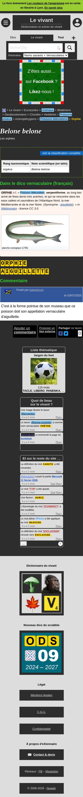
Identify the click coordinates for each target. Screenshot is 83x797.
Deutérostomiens (15, 114)
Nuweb (51, 787)
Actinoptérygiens (25, 119)
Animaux (48, 110)
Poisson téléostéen (32, 192)
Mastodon (52, 770)
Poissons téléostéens (54, 119)
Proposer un (47, 329)
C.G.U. (41, 711)
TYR (32, 488)
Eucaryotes (31, 110)
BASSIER (35, 521)
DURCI (39, 497)
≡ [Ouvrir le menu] (5, 22)
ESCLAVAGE (42, 533)
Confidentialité (41, 727)
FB (40, 770)
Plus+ (59, 417)
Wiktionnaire (9, 208)
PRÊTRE (46, 425)
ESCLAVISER (51, 530)
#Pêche (39, 518)
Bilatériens (64, 110)
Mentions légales (41, 694)
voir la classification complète (61, 153)
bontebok (26, 438)
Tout (52, 483)
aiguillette (66, 204)
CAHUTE (48, 463)
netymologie (27, 434)
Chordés (35, 114)
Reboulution (27, 476)
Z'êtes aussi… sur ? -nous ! (41, 81)
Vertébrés (50, 114)
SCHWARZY (51, 505)
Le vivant (15, 110)
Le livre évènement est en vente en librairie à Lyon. (41, 5)
